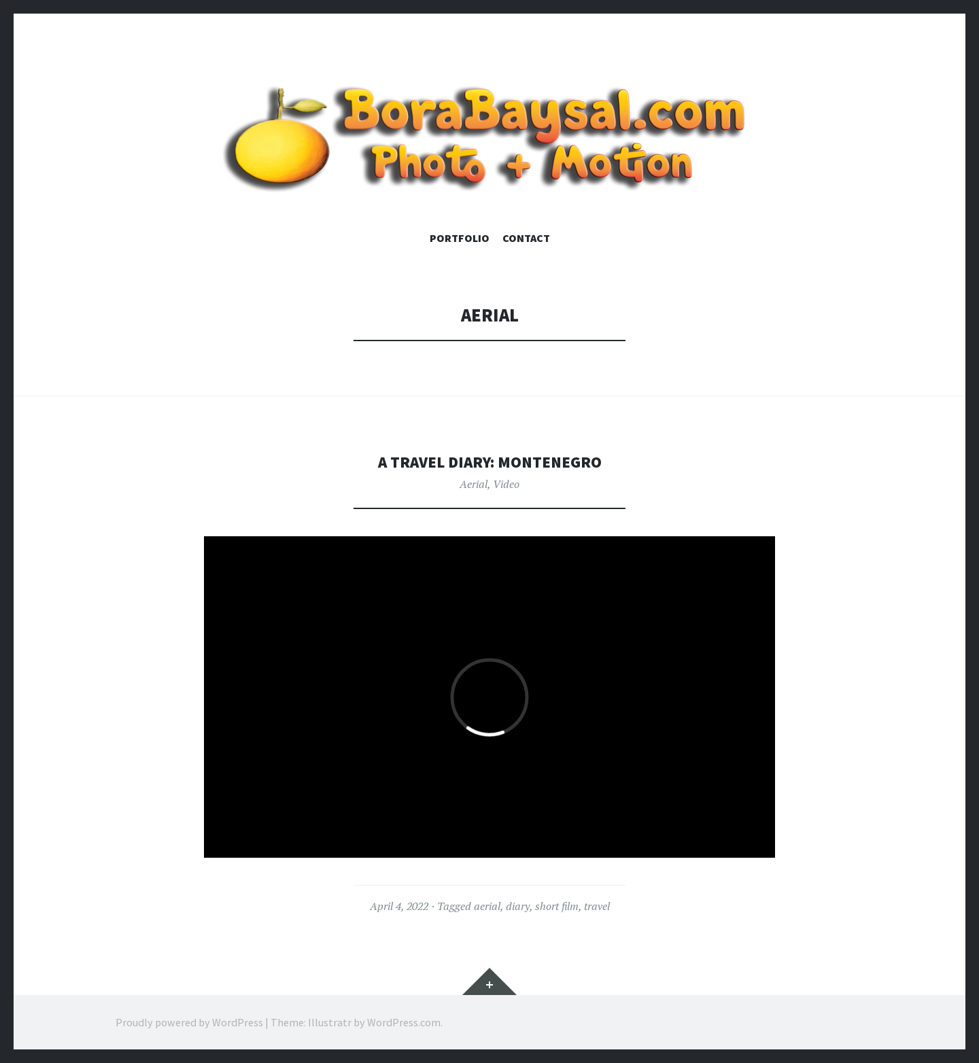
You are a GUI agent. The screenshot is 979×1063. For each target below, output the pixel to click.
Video (506, 483)
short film (557, 906)
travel (597, 906)
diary (518, 906)
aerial (487, 906)
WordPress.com (404, 1022)
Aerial (473, 483)
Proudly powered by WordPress (189, 1022)
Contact (526, 238)
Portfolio (460, 238)
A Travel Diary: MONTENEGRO (490, 461)
